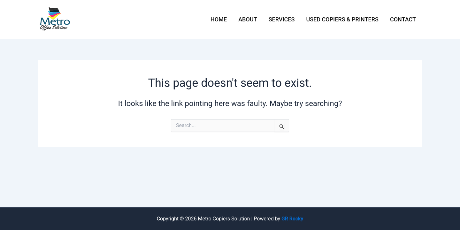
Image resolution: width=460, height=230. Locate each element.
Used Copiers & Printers (342, 19)
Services (282, 19)
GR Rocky (292, 219)
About (247, 19)
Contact (403, 19)
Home (219, 19)
